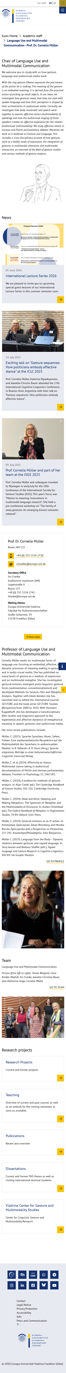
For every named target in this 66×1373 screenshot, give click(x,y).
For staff (41, 2)
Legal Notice (24, 1304)
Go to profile (55, 861)
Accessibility (24, 1312)
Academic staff (32, 36)
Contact (21, 1301)
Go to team (57, 987)
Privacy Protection (27, 1308)
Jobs (19, 1316)
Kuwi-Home (10, 36)
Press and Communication (32, 1320)
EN (50, 2)
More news (33, 636)
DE (54, 2)
